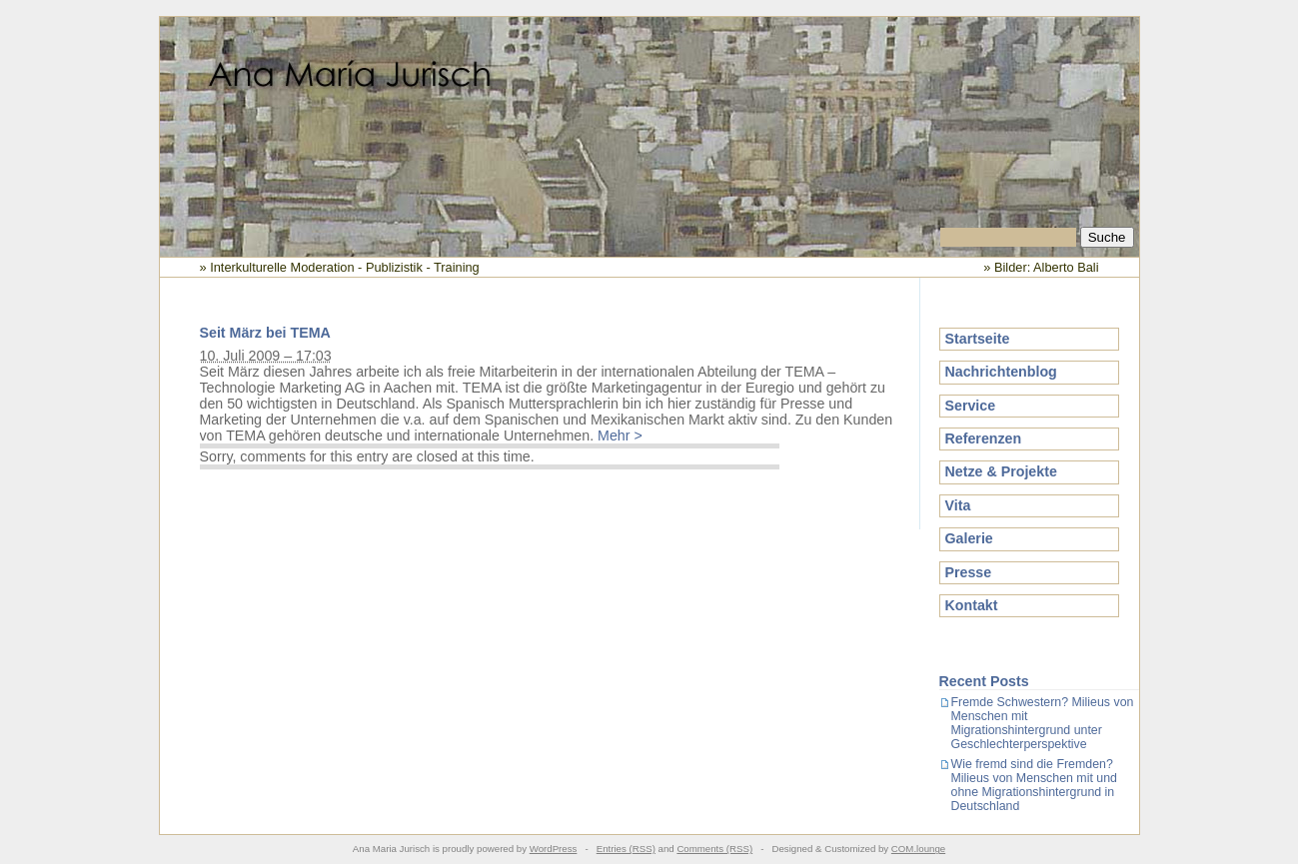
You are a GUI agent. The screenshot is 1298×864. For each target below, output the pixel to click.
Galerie (969, 538)
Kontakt (971, 605)
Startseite (977, 339)
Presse (968, 572)
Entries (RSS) (626, 848)
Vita (958, 505)
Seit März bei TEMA (265, 333)
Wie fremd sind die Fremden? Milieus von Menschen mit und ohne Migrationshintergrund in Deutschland (1034, 785)
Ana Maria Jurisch (649, 123)
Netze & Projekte (1001, 471)
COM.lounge (918, 848)
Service (970, 406)
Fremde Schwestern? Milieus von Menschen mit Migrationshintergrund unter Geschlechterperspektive (1042, 723)
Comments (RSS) (714, 848)
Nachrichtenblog (1001, 372)
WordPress (554, 848)
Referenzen (983, 438)
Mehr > (620, 435)
